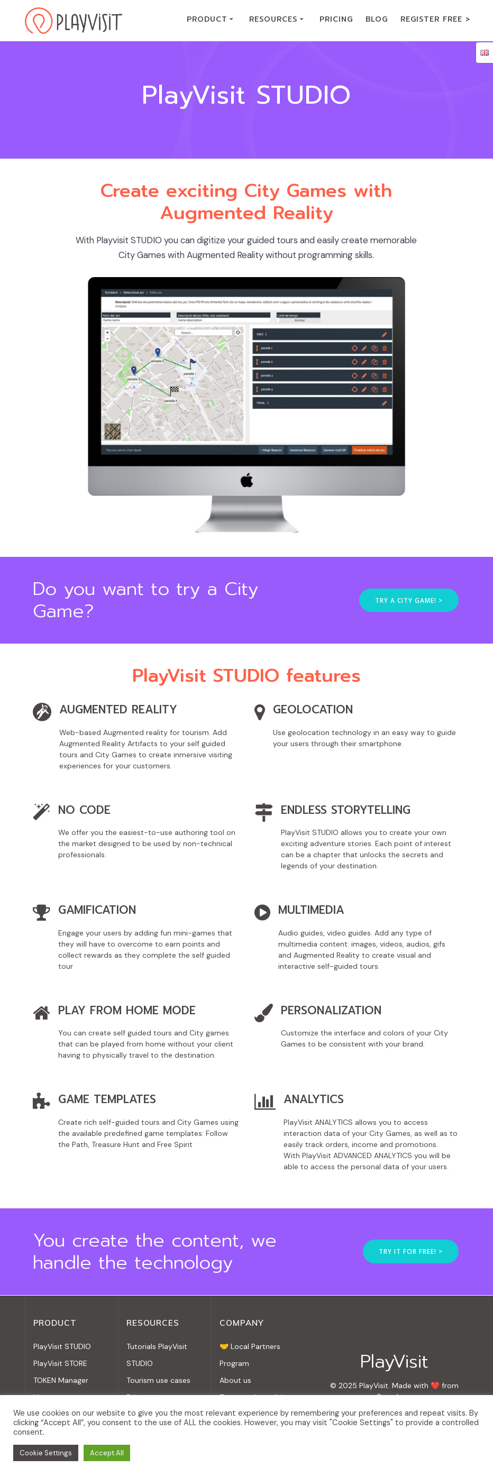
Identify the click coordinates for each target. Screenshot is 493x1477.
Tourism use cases (158, 1380)
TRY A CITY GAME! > (409, 600)
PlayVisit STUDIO (62, 1346)
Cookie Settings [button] (46, 1452)
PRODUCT (207, 19)
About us (235, 1380)
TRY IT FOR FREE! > (411, 1251)
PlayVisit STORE (60, 1363)
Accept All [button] (107, 1452)
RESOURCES (273, 19)
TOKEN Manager (60, 1380)
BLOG (377, 19)
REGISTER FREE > (435, 19)
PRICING (336, 19)
